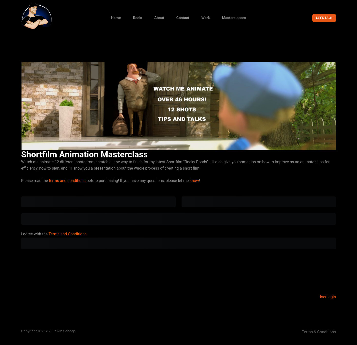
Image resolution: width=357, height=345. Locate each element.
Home (116, 18)
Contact (182, 18)
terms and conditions (67, 180)
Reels (137, 18)
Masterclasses (234, 18)
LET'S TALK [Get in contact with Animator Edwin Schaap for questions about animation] (324, 17)
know (194, 180)
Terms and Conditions (68, 234)
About (159, 18)
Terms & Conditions (319, 332)
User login (327, 297)
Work (205, 18)
